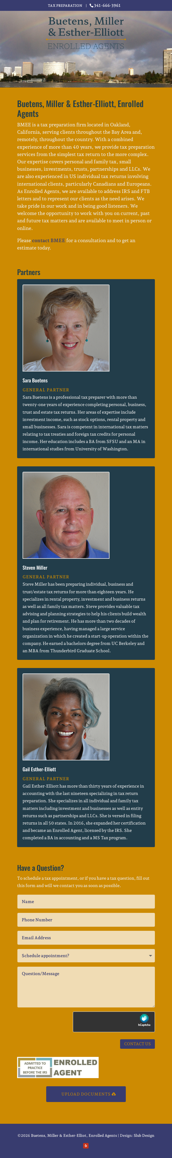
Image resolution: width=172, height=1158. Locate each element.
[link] (106, 5)
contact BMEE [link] (48, 240)
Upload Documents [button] (86, 1094)
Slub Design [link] (144, 1135)
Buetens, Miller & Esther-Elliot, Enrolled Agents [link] (74, 1135)
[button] (86, 1145)
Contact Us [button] (137, 1043)
